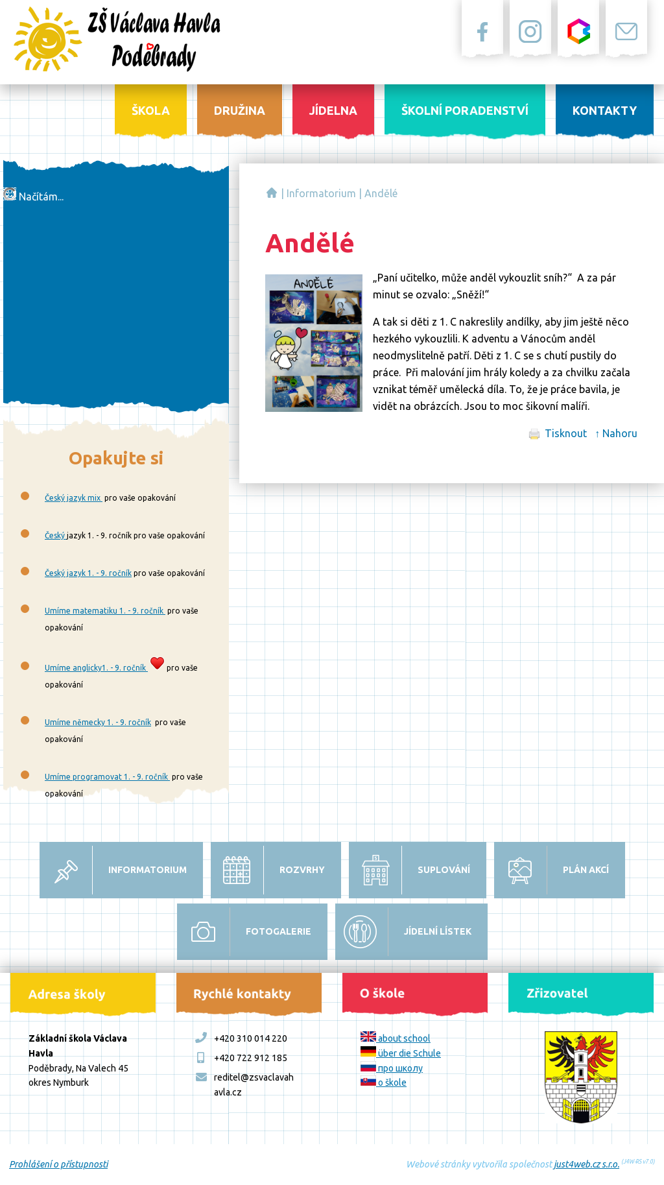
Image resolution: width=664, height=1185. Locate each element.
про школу (392, 1068)
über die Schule (401, 1053)
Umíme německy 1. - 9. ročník (98, 722)
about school (396, 1038)
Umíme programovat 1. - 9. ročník (107, 776)
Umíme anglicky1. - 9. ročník (96, 668)
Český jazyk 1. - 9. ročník (88, 573)
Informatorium (321, 193)
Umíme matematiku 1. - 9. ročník (105, 610)
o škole (384, 1082)
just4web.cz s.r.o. (586, 1164)
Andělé (380, 193)
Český (56, 535)
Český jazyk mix (73, 498)
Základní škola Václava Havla (271, 192)
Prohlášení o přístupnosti (58, 1164)
